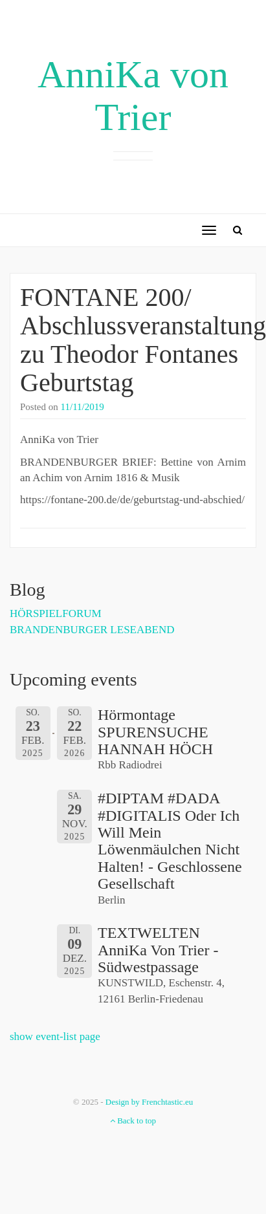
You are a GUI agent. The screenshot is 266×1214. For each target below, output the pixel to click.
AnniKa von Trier (133, 95)
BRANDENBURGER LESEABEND (92, 629)
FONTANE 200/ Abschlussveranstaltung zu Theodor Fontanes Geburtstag (143, 340)
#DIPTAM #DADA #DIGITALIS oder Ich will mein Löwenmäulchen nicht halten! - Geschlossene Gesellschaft (170, 841)
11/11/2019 (82, 407)
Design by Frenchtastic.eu (149, 1102)
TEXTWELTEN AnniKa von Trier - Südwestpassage (158, 949)
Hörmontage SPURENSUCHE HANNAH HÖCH (155, 731)
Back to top (133, 1120)
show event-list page (55, 1036)
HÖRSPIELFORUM (56, 613)
